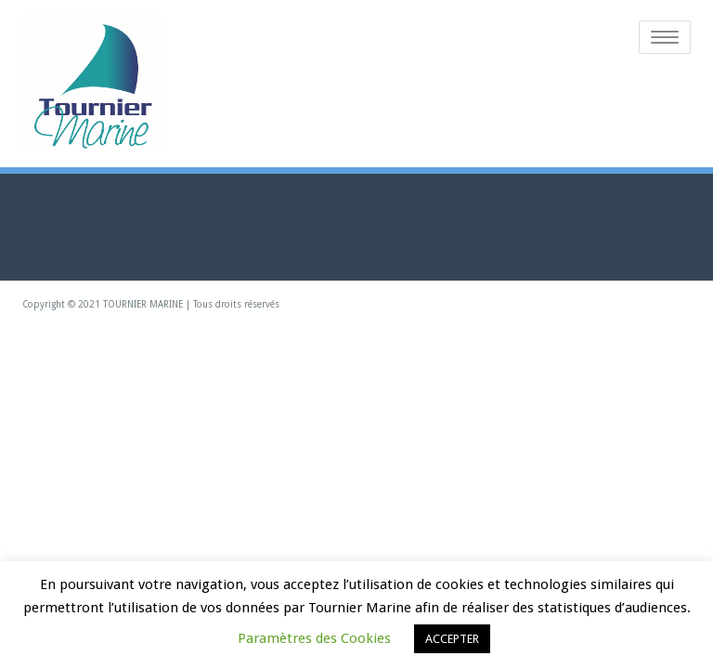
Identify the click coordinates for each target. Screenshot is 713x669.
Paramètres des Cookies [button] (314, 638)
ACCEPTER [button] (452, 639)
